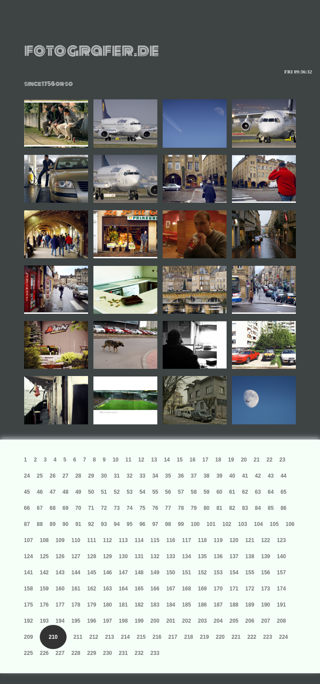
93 (104, 524)
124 (28, 556)
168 (186, 589)
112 (107, 540)
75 (142, 508)
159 (44, 589)
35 (168, 476)
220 (220, 637)
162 (91, 589)
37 (194, 476)
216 (156, 637)
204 (218, 621)
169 (202, 589)
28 (78, 476)
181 (123, 605)
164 (123, 589)
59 (206, 492)
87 (27, 524)
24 (27, 476)
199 (139, 621)
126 (59, 556)
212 (93, 637)
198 (123, 621)
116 (170, 540)
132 (155, 556)
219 (204, 637)
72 (104, 508)
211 (77, 637)
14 (167, 460)
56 (168, 492)
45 (27, 492)
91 (78, 524)
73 (117, 508)
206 (249, 621)
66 (27, 508)
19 (231, 460)
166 (155, 589)
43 (271, 476)
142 (44, 572)
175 (28, 605)
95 (129, 524)
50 (91, 492)
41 (245, 476)
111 (91, 540)
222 (251, 637)
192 (28, 621)
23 (282, 460)
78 (181, 508)
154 (233, 572)
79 (194, 508)
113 (123, 540)
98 (168, 524)
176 (44, 605)
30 (104, 476)
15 (179, 460)
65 (283, 492)
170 (218, 589)
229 (91, 653)
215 (141, 637)
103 (242, 524)
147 (123, 572)
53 (129, 492)
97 (155, 524)
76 (155, 508)
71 (91, 508)
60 (219, 492)
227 (59, 653)
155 (249, 572)
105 (274, 524)
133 (170, 556)
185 (186, 605)
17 (205, 460)
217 (172, 637)
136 (218, 556)
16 (192, 460)
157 (281, 572)
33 (142, 476)
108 (44, 540)
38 (206, 476)
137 (233, 556)
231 (123, 653)
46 (39, 492)
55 (155, 492)
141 (28, 572)
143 (59, 572)
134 (186, 556)
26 (52, 476)
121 (249, 540)
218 (188, 637)
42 (258, 476)
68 (52, 508)
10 (115, 460)
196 (91, 621)
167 (170, 589)
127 (76, 556)
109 (59, 540)
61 (232, 492)
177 (59, 605)
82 (232, 508)
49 (78, 492)
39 (219, 476)
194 (59, 621)
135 (202, 556)
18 (218, 460)
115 (155, 540)
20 (244, 460)
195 (76, 621)
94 (117, 524)
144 (76, 572)
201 (170, 621)
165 (139, 589)
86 (283, 508)
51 (104, 492)
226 (44, 653)
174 (281, 589)
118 (202, 540)
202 (186, 621)
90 (65, 524)
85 (271, 508)
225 (28, 653)
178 (76, 605)
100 (195, 524)
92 (91, 524)
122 (265, 540)
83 (245, 508)
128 (91, 556)
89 (52, 524)
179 (91, 605)
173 (265, 589)
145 (91, 572)
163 (107, 589)
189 (249, 605)
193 (44, 621)
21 (257, 460)
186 (202, 605)
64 (271, 492)
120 (233, 540)
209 (28, 637)
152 (202, 572)
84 (258, 508)
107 (28, 540)
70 (78, 508)
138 (249, 556)
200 (155, 621)
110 (76, 540)
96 (142, 524)
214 (125, 637)
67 (39, 508)
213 (109, 637)
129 (107, 556)
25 (39, 476)
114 (139, 540)
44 (283, 476)
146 (107, 572)
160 (59, 589)
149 (155, 572)
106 (290, 524)
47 (52, 492)
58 (194, 492)
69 (65, 508)
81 (219, 508)
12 (141, 460)
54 (142, 492)
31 (117, 476)
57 (181, 492)
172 (249, 589)
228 (76, 653)
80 (206, 508)
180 (107, 605)
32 (129, 476)
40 (232, 476)
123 (281, 540)
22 (269, 460)
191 (281, 605)
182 (139, 605)
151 (186, 572)
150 (170, 572)
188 (233, 605)
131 (139, 556)
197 (107, 621)
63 (258, 492)
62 (245, 492)
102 (226, 524)
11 (128, 460)
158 (28, 589)
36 (181, 476)
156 (265, 572)
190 (265, 605)
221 (236, 637)
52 (117, 492)
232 (139, 653)
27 (65, 476)
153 (218, 572)
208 (281, 621)
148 (139, 572)
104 (258, 524)
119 (218, 540)
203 (202, 621)
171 (233, 589)
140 (281, 556)
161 (76, 589)
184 (170, 605)
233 (155, 653)
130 (123, 556)
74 (129, 508)
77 (168, 508)
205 (233, 621)
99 (181, 524)
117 (186, 540)
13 (154, 460)
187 (218, 605)
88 (39, 524)
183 (155, 605)
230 (107, 653)
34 (155, 476)
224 (283, 637)
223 (267, 637)
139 (265, 556)
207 (265, 621)
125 (44, 556)
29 (91, 476)
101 (210, 524)
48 (65, 492)
